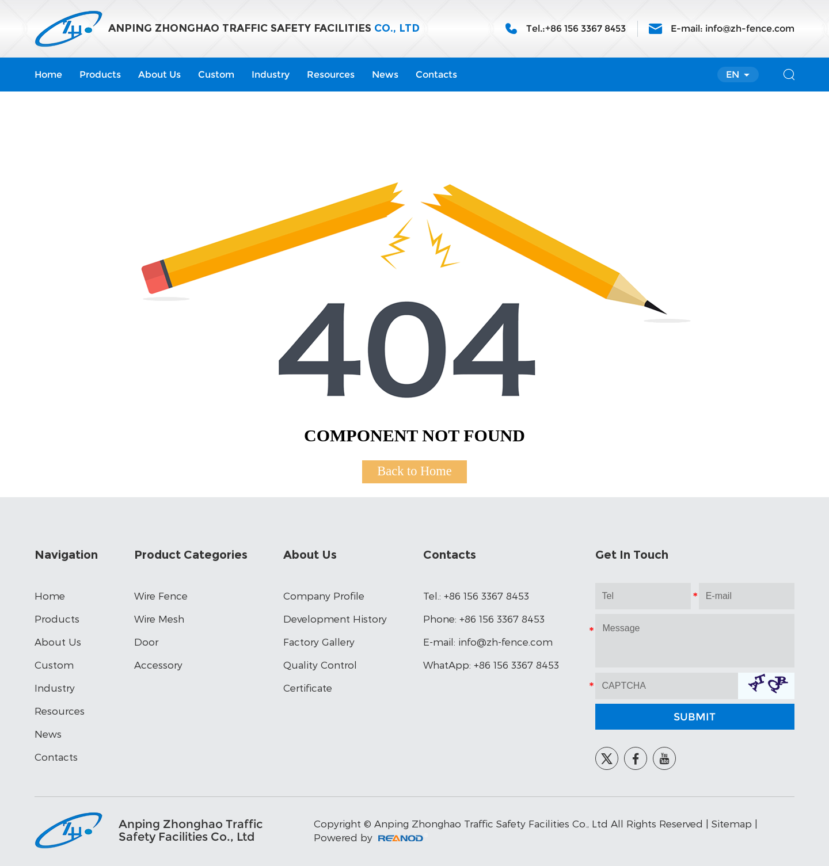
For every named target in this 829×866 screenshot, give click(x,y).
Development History (335, 618)
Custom (216, 74)
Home (48, 74)
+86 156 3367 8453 (516, 664)
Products (100, 74)
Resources (331, 74)
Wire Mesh (159, 618)
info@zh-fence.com (749, 28)
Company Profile (323, 595)
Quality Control (320, 664)
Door (146, 641)
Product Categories (191, 555)
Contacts (436, 74)
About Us (159, 74)
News (385, 74)
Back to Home (414, 471)
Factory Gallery (319, 641)
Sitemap (732, 823)
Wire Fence (161, 595)
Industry (271, 74)
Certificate (307, 687)
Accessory (158, 664)
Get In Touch (631, 555)
